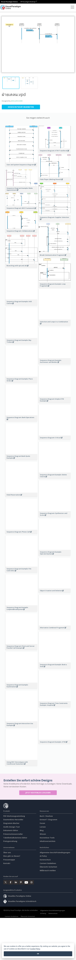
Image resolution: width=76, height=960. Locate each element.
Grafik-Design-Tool (11, 464)
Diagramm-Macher (11, 460)
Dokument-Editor (10, 467)
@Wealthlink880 (17, 101)
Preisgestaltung (10, 478)
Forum (42, 460)
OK (38, 954)
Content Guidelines (48, 500)
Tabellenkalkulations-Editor (15, 474)
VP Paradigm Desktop (28, 2)
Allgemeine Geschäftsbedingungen (55, 489)
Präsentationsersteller (13, 471)
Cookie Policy (35, 949)
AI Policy (43, 493)
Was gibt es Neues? (11, 493)
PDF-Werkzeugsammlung (14, 453)
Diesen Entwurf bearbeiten (21, 107)
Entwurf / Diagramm (48, 456)
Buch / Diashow (46, 453)
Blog (42, 467)
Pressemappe (9, 496)
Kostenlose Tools (47, 474)
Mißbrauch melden (48, 507)
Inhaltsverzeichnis (47, 478)
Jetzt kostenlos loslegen (38, 429)
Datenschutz (45, 496)
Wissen (43, 471)
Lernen (43, 464)
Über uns (7, 489)
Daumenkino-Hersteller (13, 456)
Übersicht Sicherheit (48, 504)
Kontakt (6, 500)
